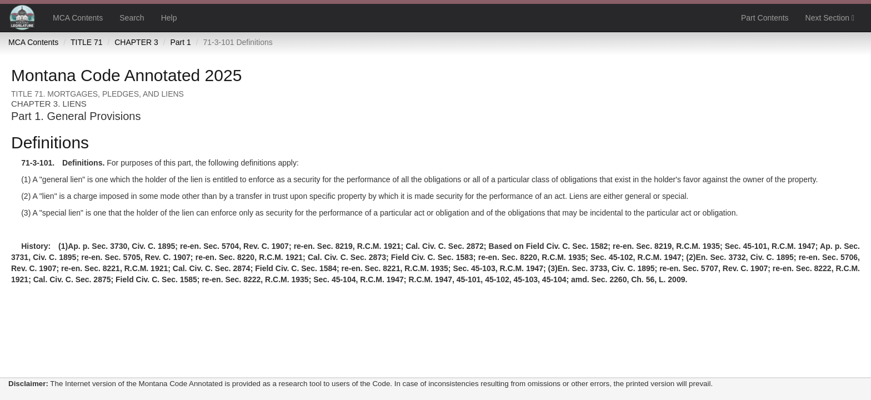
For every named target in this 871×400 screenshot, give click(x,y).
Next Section (829, 17)
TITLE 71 (87, 42)
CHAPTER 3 (136, 42)
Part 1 (180, 42)
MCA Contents (78, 17)
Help (169, 17)
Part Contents (765, 17)
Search (131, 17)
